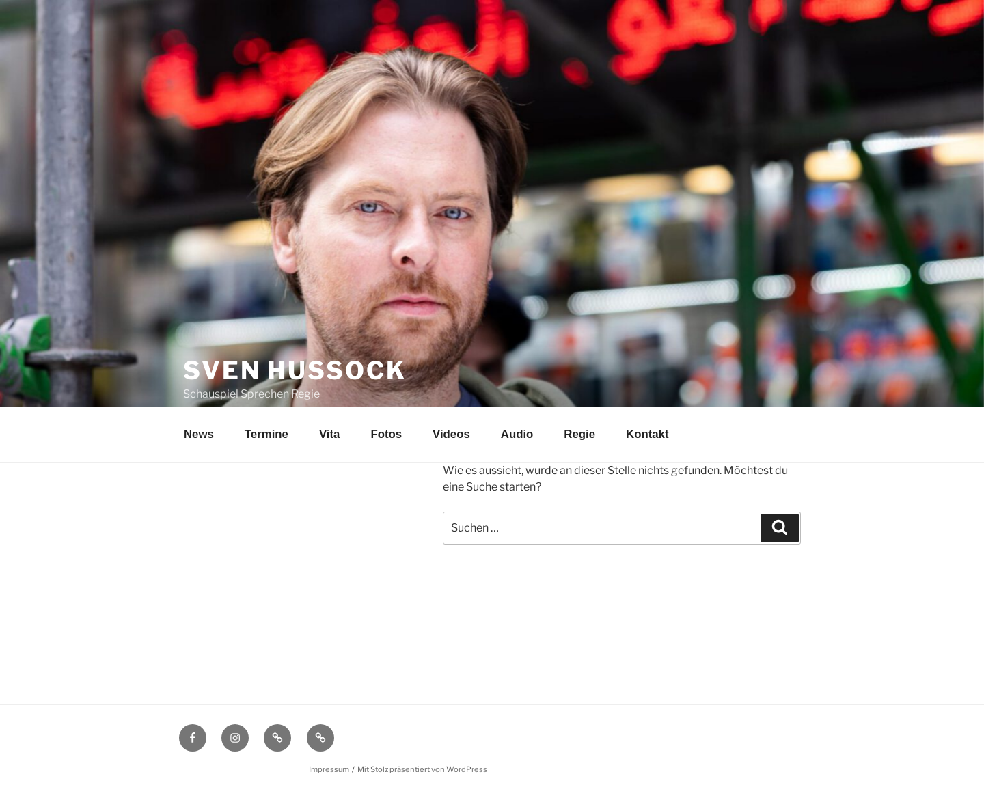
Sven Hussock (295, 370)
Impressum (329, 769)
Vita (329, 434)
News (199, 434)
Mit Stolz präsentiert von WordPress (422, 769)
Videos (451, 434)
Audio (517, 434)
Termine (266, 434)
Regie (579, 434)
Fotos (386, 434)
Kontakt (647, 434)
